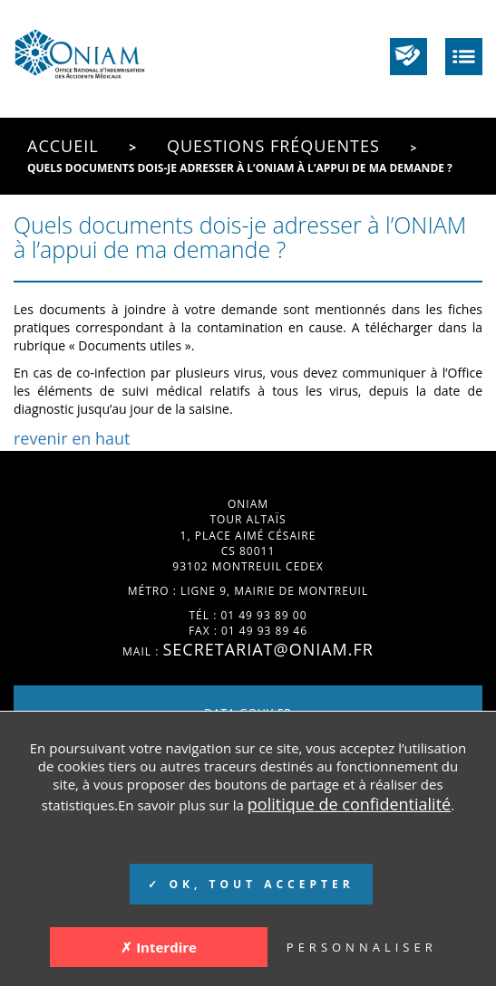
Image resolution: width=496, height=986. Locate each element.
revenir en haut (72, 438)
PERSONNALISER (362, 947)
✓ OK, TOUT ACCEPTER (251, 884)
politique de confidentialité (349, 804)
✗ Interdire (159, 947)
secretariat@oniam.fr (267, 649)
